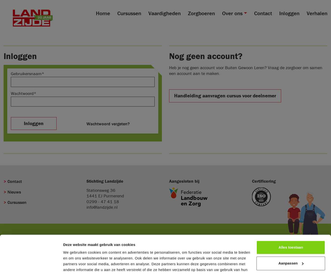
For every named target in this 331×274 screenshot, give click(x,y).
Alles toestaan (290, 223)
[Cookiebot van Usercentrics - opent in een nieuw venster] (31, 264)
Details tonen (74, 264)
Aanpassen (291, 239)
